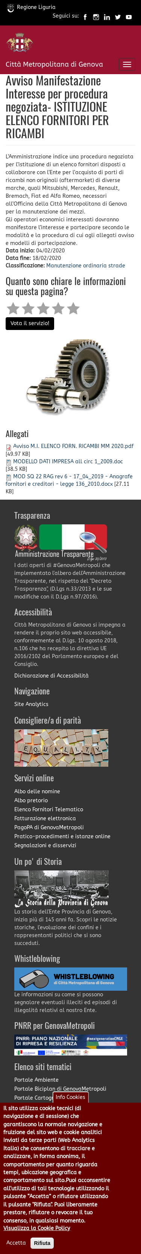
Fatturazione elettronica (45, 818)
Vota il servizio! (30, 323)
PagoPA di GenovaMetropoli (49, 827)
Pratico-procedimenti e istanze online (62, 836)
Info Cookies (70, 1109)
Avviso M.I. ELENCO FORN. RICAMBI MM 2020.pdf (73, 446)
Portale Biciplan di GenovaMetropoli (60, 1089)
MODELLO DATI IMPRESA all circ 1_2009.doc (68, 461)
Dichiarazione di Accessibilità (51, 676)
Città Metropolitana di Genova (54, 64)
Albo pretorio (31, 800)
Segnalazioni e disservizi (45, 845)
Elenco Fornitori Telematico (48, 809)
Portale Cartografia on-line (49, 1098)
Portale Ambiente (36, 1080)
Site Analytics (31, 704)
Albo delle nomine (37, 791)
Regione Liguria (32, 7)
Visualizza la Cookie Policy (36, 1240)
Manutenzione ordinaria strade (85, 266)
